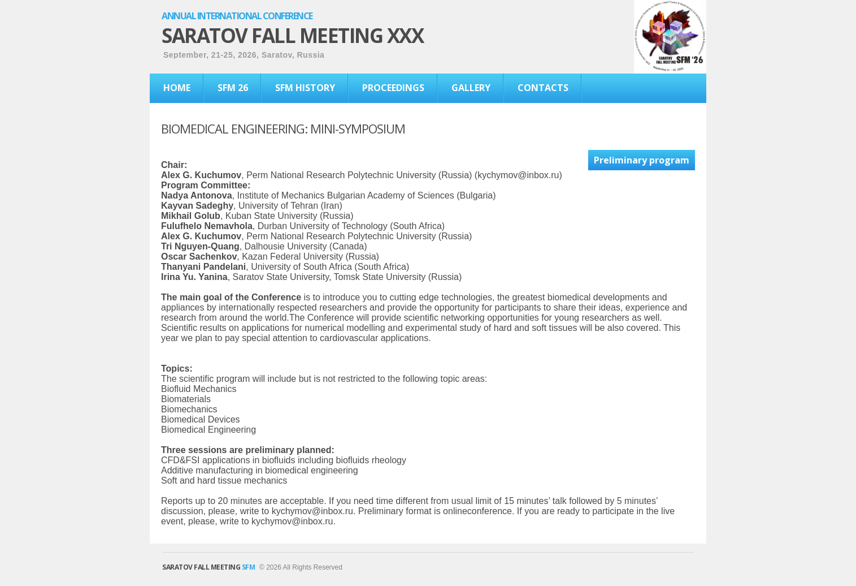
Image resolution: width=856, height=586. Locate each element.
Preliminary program (641, 160)
